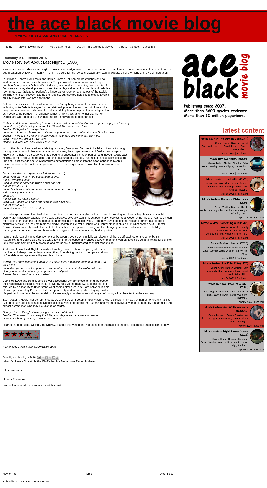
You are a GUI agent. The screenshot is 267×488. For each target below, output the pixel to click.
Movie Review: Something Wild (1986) (224, 223)
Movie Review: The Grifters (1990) (227, 179)
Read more (242, 153)
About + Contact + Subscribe (137, 46)
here (53, 346)
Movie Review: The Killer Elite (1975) (225, 263)
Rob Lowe (90, 361)
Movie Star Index (60, 46)
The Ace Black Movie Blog (115, 23)
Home (8, 46)
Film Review (48, 361)
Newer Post (10, 473)
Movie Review (76, 361)
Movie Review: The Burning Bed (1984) (224, 138)
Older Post (166, 473)
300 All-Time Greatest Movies (95, 46)
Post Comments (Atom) (34, 481)
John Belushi (62, 361)
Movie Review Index (31, 46)
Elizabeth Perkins (32, 361)
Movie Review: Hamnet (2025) (229, 243)
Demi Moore (17, 361)
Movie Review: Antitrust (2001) (229, 159)
